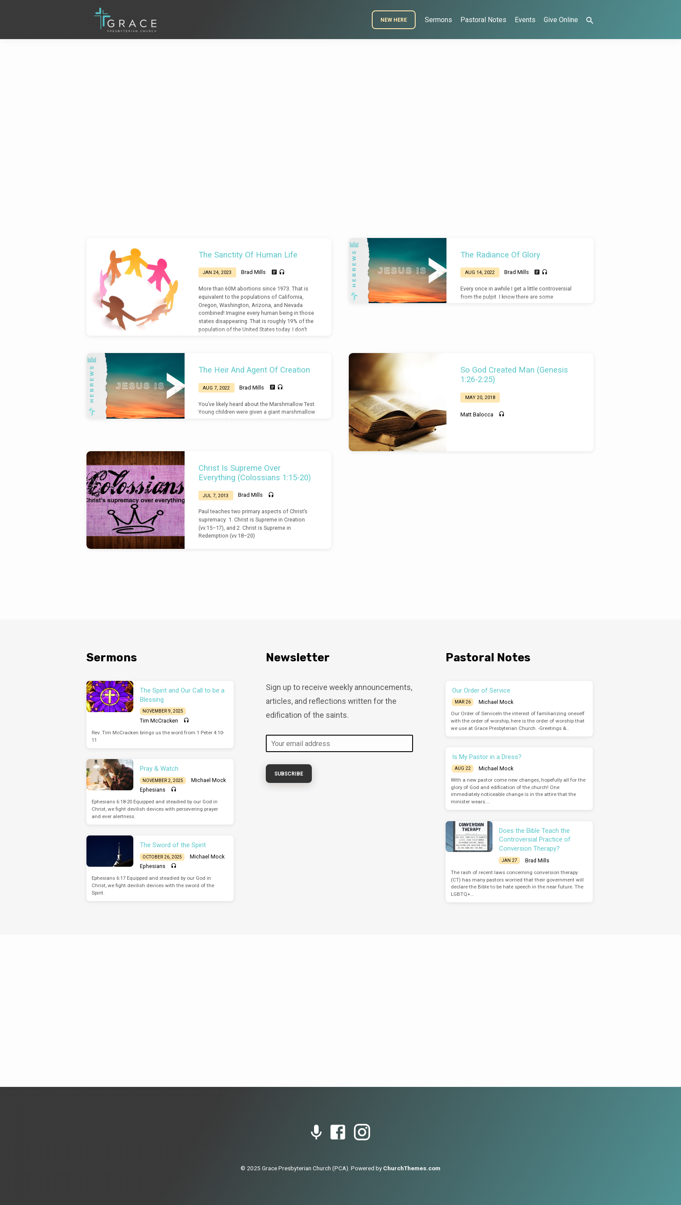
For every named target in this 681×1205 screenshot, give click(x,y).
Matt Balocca (476, 414)
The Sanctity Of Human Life (248, 254)
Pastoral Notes (483, 20)
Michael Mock (208, 780)
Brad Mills (253, 272)
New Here (393, 20)
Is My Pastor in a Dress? (487, 757)
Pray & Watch (159, 769)
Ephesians (152, 790)
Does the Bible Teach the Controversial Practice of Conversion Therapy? (535, 840)
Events (525, 20)
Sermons (438, 20)
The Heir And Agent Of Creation (254, 369)
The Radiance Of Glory (500, 254)
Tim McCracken (159, 721)
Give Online (561, 20)
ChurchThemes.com (411, 1168)
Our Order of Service (481, 690)
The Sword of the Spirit (173, 845)
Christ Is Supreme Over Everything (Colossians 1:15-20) (254, 472)
